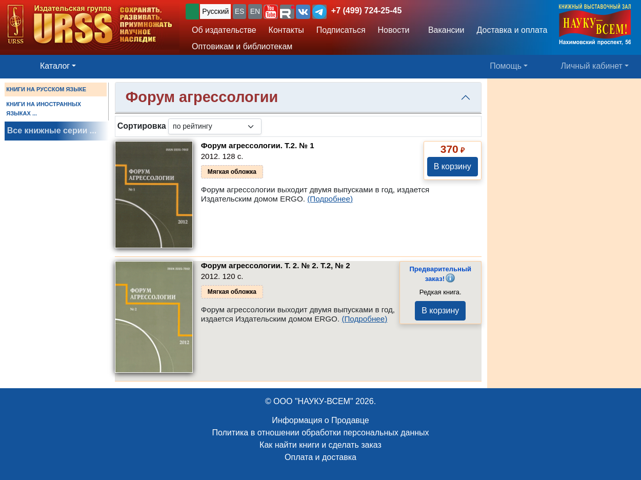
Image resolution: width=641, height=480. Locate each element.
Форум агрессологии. (257, 145)
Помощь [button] (506, 66)
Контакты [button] (286, 30)
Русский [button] (215, 11)
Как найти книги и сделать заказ (320, 445)
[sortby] (215, 126)
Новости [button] (394, 30)
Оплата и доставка (320, 457)
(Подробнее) (330, 198)
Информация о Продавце (320, 420)
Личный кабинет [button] (592, 66)
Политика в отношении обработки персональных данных (320, 432)
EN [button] (255, 11)
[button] (271, 12)
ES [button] (240, 11)
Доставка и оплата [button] (511, 30)
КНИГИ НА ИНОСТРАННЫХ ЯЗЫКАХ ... (43, 108)
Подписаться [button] (341, 30)
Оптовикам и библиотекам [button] (242, 46)
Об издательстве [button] (224, 30)
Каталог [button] (55, 66)
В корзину (452, 166)
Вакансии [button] (443, 30)
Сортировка (141, 126)
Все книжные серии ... (51, 130)
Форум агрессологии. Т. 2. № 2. (275, 265)
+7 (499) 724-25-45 (366, 10)
